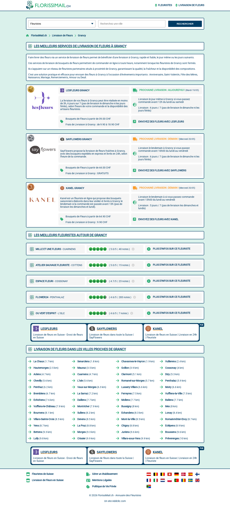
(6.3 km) (91, 387)
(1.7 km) (43, 361)
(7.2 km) (87, 393)
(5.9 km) (175, 380)
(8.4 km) (173, 412)
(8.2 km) (86, 412)
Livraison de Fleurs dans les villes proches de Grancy (80, 349)
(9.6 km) (130, 432)
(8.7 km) (181, 419)
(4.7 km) (42, 374)
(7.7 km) (86, 399)
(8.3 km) (132, 412)
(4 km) (174, 367)
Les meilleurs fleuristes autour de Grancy (70, 235)
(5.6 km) (42, 380)
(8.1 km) (43, 412)
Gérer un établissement (105, 473)
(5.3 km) (172, 374)
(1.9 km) (138, 361)
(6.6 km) (134, 387)
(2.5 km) (45, 367)
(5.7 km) (137, 380)
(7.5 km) (131, 393)
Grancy (82, 35)
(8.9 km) (175, 425)
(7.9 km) (49, 406)
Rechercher (185, 23)
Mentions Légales (102, 480)
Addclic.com (119, 501)
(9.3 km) (42, 432)
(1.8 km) (88, 361)
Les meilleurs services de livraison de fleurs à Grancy (80, 46)
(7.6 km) (44, 399)
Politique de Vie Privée (104, 486)
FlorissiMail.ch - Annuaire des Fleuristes (119, 495)
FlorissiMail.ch (39, 35)
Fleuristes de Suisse (42, 473)
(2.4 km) (175, 361)
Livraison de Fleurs (191, 5)
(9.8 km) (40, 438)
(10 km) (176, 438)
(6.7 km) (44, 393)
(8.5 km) (48, 419)
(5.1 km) (131, 374)
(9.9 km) (86, 438)
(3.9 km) (130, 367)
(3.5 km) (86, 367)
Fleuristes (165, 5)
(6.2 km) (43, 387)
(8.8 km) (86, 425)
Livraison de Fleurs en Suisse (47, 480)
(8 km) (130, 406)
